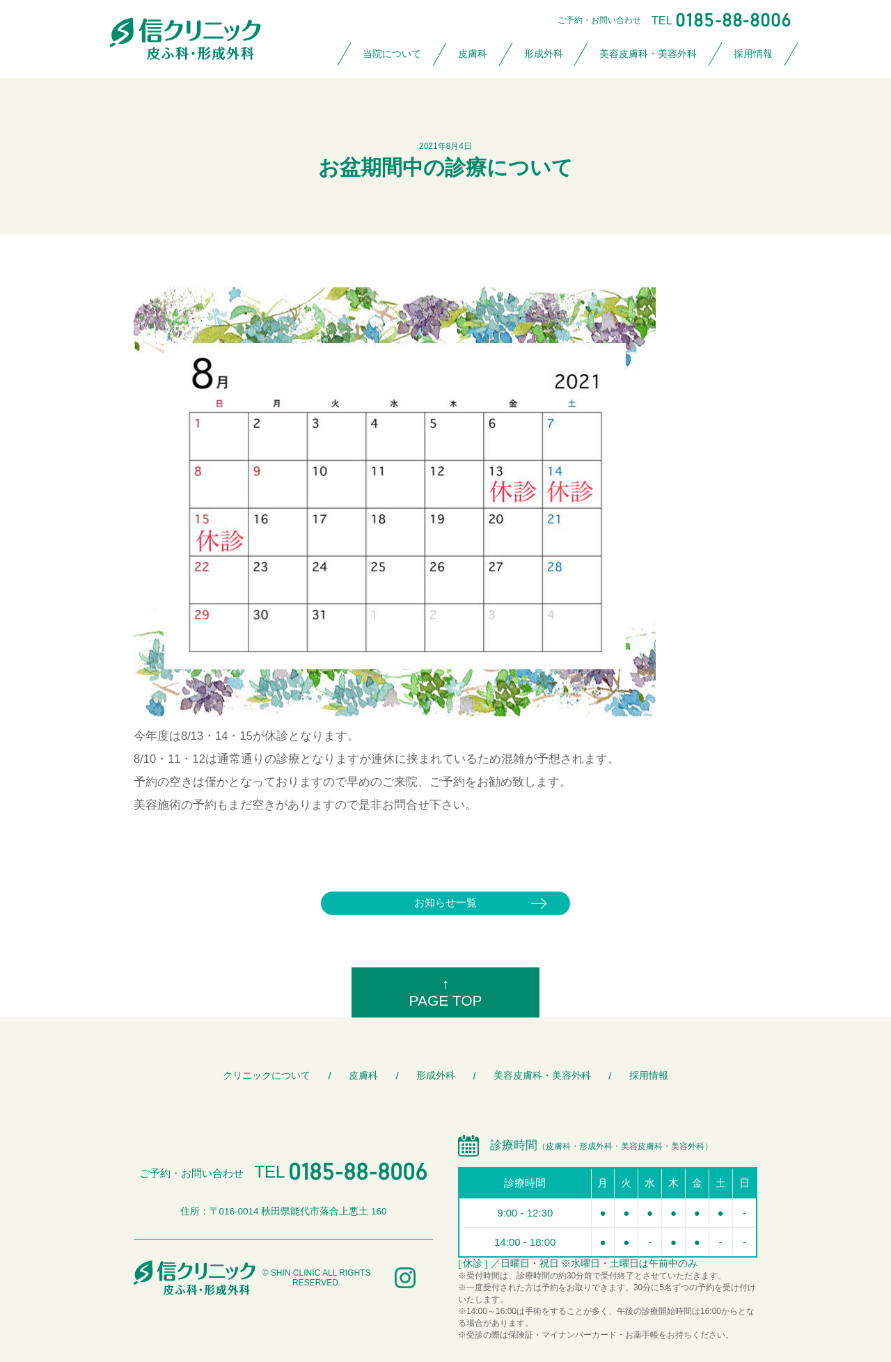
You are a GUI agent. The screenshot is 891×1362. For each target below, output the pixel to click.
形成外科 (543, 54)
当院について (392, 54)
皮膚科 (472, 54)
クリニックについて (266, 1075)
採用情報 (753, 54)
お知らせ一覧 (445, 902)
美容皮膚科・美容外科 (648, 54)
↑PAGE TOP (445, 992)
